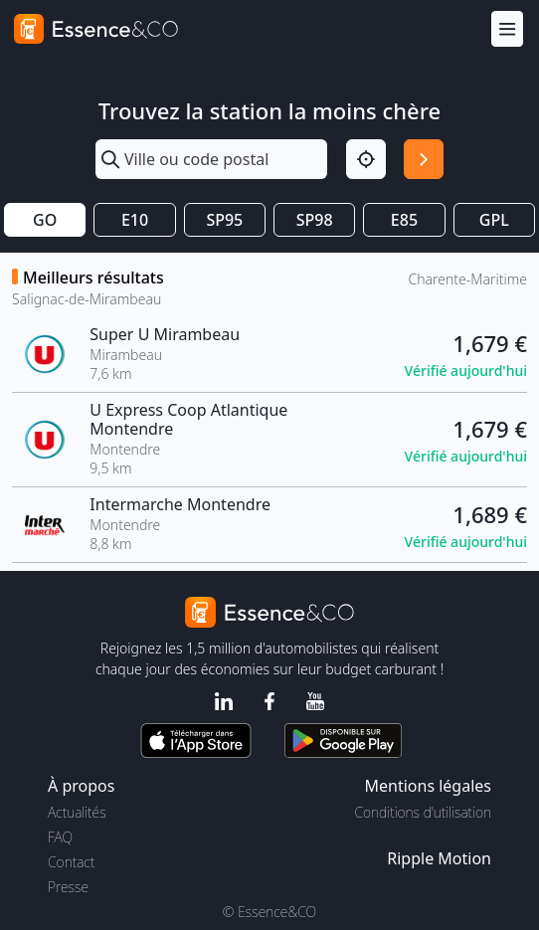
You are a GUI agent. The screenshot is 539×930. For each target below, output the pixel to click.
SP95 (224, 220)
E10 (134, 220)
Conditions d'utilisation (422, 812)
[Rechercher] (424, 159)
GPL (494, 220)
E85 (404, 220)
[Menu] (507, 29)
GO (45, 220)
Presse (68, 886)
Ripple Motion (439, 858)
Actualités (77, 812)
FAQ (60, 837)
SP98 (314, 220)
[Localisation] (366, 159)
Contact (71, 861)
